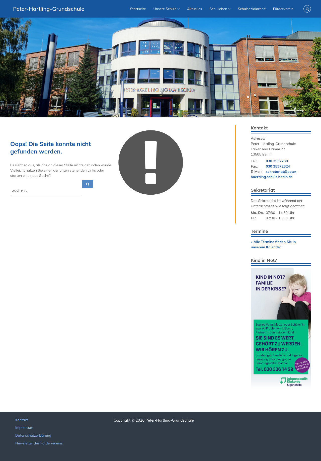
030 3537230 (277, 161)
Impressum (24, 427)
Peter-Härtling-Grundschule (48, 8)
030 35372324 (278, 166)
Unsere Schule (165, 9)
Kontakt (21, 420)
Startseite (138, 9)
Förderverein (283, 9)
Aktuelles (194, 9)
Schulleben (218, 9)
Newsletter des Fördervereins (39, 443)
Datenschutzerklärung (33, 435)
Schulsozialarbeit (252, 9)
